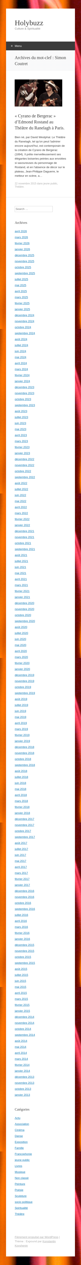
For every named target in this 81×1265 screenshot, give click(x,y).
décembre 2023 (24, 387)
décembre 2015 (24, 945)
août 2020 (21, 627)
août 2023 (21, 411)
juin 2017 (20, 855)
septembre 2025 (25, 273)
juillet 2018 (21, 777)
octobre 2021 (23, 543)
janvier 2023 (22, 453)
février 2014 (22, 1064)
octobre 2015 (23, 956)
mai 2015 (20, 986)
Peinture (20, 1184)
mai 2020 (20, 645)
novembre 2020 (24, 609)
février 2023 (22, 447)
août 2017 (21, 843)
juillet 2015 (21, 974)
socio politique (23, 1202)
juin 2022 (20, 495)
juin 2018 (20, 783)
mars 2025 (21, 297)
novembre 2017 (24, 825)
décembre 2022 (24, 459)
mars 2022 (21, 513)
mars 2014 (21, 1058)
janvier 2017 (22, 885)
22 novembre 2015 (25, 183)
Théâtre (19, 186)
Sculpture (21, 1196)
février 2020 (22, 663)
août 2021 (21, 555)
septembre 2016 (25, 909)
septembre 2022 (25, 477)
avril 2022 (21, 507)
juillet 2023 (21, 417)
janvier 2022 (22, 525)
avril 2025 (21, 291)
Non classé (22, 1178)
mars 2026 (21, 237)
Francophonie (23, 1154)
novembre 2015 (24, 950)
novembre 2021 (24, 537)
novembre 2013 (24, 1082)
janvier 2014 (22, 1070)
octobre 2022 (23, 471)
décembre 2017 (24, 819)
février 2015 (22, 1004)
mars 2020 (21, 657)
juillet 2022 (21, 489)
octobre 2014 (23, 1028)
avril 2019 (21, 723)
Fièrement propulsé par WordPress (36, 1237)
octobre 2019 (23, 687)
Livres (18, 1166)
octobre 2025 (23, 267)
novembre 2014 (24, 1022)
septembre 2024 (25, 333)
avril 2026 (21, 231)
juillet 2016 (21, 915)
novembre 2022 (24, 465)
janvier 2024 (22, 381)
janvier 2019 (22, 741)
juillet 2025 (21, 279)
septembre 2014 (25, 1034)
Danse (19, 1136)
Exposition (21, 1142)
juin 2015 (20, 980)
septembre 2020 (25, 621)
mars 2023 (21, 441)
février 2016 (22, 933)
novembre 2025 (24, 261)
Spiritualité (21, 1208)
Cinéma (19, 1130)
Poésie (19, 1190)
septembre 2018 (25, 765)
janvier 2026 (22, 249)
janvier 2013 (22, 1094)
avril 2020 (21, 651)
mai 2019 (20, 717)
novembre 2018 (24, 753)
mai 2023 (20, 429)
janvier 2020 (22, 669)
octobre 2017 (23, 831)
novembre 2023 (24, 393)
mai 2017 (20, 861)
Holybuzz (29, 23)
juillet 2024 (21, 345)
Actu (17, 1118)
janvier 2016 (22, 939)
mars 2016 (21, 927)
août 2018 (21, 771)
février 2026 (22, 243)
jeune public (50, 183)
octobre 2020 (23, 615)
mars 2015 (21, 998)
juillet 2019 (21, 705)
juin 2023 (20, 423)
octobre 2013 (23, 1088)
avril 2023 (21, 435)
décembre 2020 (24, 603)
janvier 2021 (22, 597)
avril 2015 (21, 992)
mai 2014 (20, 1046)
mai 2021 (20, 573)
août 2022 (21, 483)
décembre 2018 (24, 747)
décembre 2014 (24, 1016)
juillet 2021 (21, 561)
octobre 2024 (23, 327)
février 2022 (22, 519)
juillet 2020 (21, 633)
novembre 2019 (24, 681)
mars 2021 (21, 585)
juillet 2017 (21, 849)
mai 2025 (20, 285)
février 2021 (22, 591)
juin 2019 (20, 711)
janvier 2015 (22, 1010)
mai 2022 (20, 501)
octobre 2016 (23, 903)
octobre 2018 (23, 759)
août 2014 (21, 1040)
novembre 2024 (24, 321)
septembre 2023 (25, 405)
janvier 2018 (22, 813)
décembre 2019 (24, 675)
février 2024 (22, 375)
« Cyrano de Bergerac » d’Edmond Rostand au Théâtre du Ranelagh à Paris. (39, 122)
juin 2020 (20, 639)
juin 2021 (20, 567)
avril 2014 (21, 1052)
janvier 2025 (22, 309)
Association (22, 1124)
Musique (20, 1172)
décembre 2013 (24, 1076)
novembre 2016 (24, 897)
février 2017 (22, 879)
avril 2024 (21, 363)
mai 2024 (20, 357)
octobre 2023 (23, 399)
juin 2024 (20, 351)
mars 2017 (21, 873)
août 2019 (21, 699)
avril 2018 (21, 795)
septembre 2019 (25, 693)
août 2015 (21, 968)
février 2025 (22, 303)
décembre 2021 (24, 531)
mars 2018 (21, 801)
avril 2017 (21, 867)
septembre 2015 (25, 962)
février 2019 (22, 735)
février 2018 (22, 807)
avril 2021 (21, 579)
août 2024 (21, 339)
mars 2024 (21, 369)
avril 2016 (21, 921)
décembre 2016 (24, 891)
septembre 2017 (25, 837)
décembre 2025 (24, 255)
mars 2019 (21, 729)
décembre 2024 (24, 315)
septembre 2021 (25, 549)
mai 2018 (20, 789)
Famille (19, 1148)
